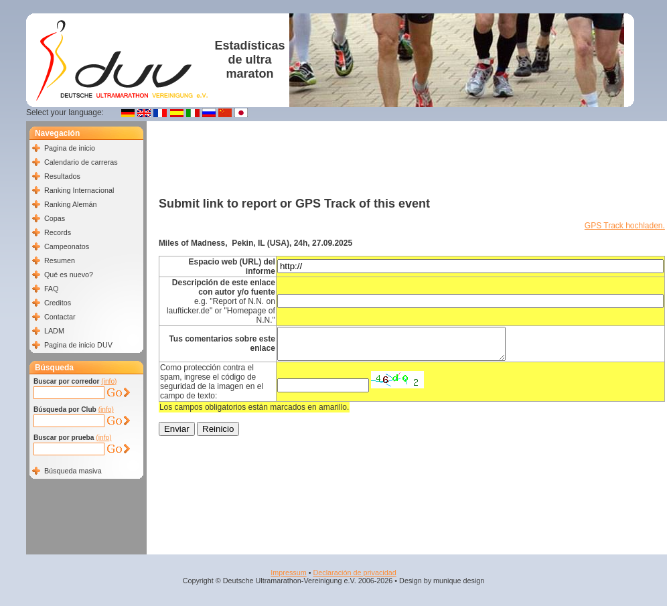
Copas (54, 218)
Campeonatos (66, 246)
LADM (54, 331)
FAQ (51, 289)
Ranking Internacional (79, 190)
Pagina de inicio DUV (78, 345)
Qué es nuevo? (68, 275)
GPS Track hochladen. (625, 225)
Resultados (62, 176)
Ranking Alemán (70, 204)
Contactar (60, 317)
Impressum (288, 573)
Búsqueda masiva (73, 471)
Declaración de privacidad (354, 573)
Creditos (57, 303)
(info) (109, 381)
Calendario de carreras (81, 162)
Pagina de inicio (69, 148)
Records (57, 232)
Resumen (59, 260)
